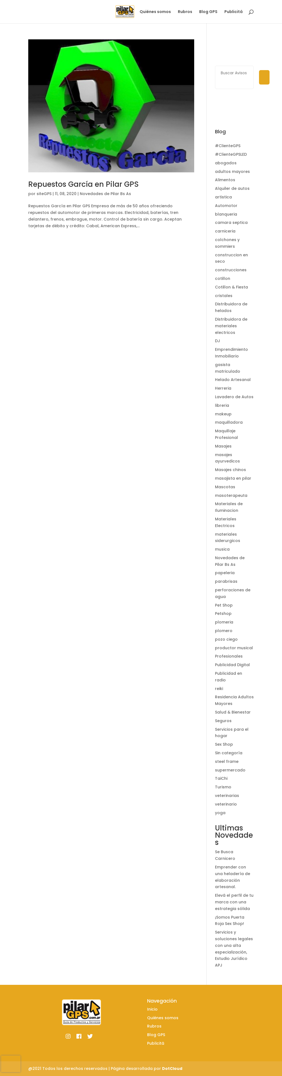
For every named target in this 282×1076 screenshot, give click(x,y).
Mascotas (225, 487)
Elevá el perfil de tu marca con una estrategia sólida (234, 902)
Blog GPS (208, 12)
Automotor (226, 205)
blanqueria (226, 214)
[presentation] (10, 1063)
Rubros (185, 12)
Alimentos (225, 180)
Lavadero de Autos (234, 397)
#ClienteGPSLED (231, 154)
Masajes (223, 446)
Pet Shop (224, 605)
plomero (223, 630)
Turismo (223, 787)
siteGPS (44, 193)
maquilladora (229, 422)
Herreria (223, 388)
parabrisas (226, 581)
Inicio (127, 12)
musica (222, 549)
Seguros (223, 721)
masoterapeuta (231, 495)
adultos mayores (232, 171)
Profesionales (229, 656)
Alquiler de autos (232, 188)
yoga (220, 813)
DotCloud (172, 1068)
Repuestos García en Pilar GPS (83, 184)
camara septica (231, 222)
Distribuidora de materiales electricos (231, 325)
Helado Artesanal (233, 379)
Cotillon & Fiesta (231, 287)
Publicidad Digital (232, 665)
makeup (223, 414)
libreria (222, 405)
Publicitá (233, 12)
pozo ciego (226, 639)
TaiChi (221, 778)
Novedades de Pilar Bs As (105, 193)
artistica (223, 197)
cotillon (222, 278)
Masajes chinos (230, 469)
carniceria (225, 231)
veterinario (226, 804)
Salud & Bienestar (233, 712)
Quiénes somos (155, 12)
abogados (226, 163)
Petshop (223, 613)
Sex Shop (224, 744)
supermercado (230, 770)
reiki (219, 688)
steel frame (227, 761)
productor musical (234, 648)
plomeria (224, 622)
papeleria (225, 573)
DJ (217, 341)
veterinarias (227, 795)
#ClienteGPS (227, 146)
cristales (223, 295)
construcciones (231, 270)
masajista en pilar (233, 478)
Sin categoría (228, 753)
